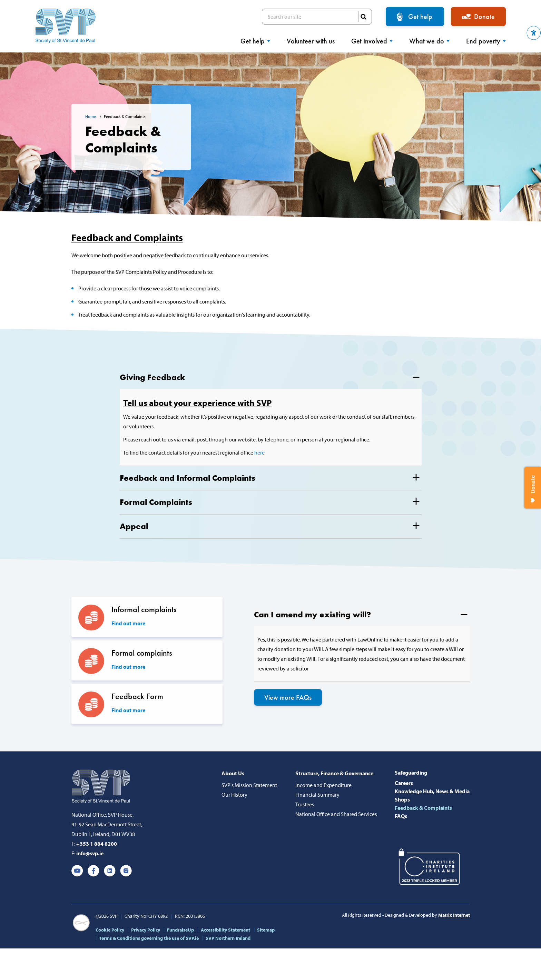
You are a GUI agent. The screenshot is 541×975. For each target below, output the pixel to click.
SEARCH (363, 16)
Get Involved (372, 41)
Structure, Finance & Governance (334, 773)
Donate (484, 16)
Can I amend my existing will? (312, 614)
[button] (534, 33)
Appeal (134, 526)
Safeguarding (411, 772)
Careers (404, 782)
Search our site (317, 16)
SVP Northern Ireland (228, 938)
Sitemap (266, 930)
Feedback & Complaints (423, 807)
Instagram (126, 871)
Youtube (77, 871)
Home (91, 116)
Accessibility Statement (225, 930)
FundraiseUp (180, 930)
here (259, 452)
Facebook (93, 871)
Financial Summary (317, 794)
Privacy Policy (145, 930)
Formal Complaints (156, 502)
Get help (420, 16)
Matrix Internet (454, 915)
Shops (402, 799)
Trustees (304, 804)
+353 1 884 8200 (96, 843)
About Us (233, 773)
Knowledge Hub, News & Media (432, 791)
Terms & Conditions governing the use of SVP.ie (149, 938)
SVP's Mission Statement (249, 785)
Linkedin (110, 871)
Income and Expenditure (323, 785)
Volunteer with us (311, 41)
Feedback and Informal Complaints (187, 477)
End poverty (486, 41)
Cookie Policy (110, 930)
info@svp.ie (90, 853)
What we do (429, 41)
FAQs (401, 816)
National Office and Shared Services (336, 813)
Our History (234, 794)
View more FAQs (288, 697)
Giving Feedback (152, 377)
